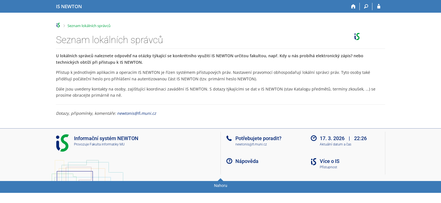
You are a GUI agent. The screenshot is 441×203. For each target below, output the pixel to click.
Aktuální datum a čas (335, 144)
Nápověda (246, 161)
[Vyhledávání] (366, 6)
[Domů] (353, 6)
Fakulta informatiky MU (107, 144)
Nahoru (220, 185)
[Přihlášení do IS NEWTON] (378, 6)
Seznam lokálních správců (89, 25)
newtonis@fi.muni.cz (136, 113)
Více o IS (329, 161)
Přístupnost (328, 167)
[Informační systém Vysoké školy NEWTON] (69, 6)
